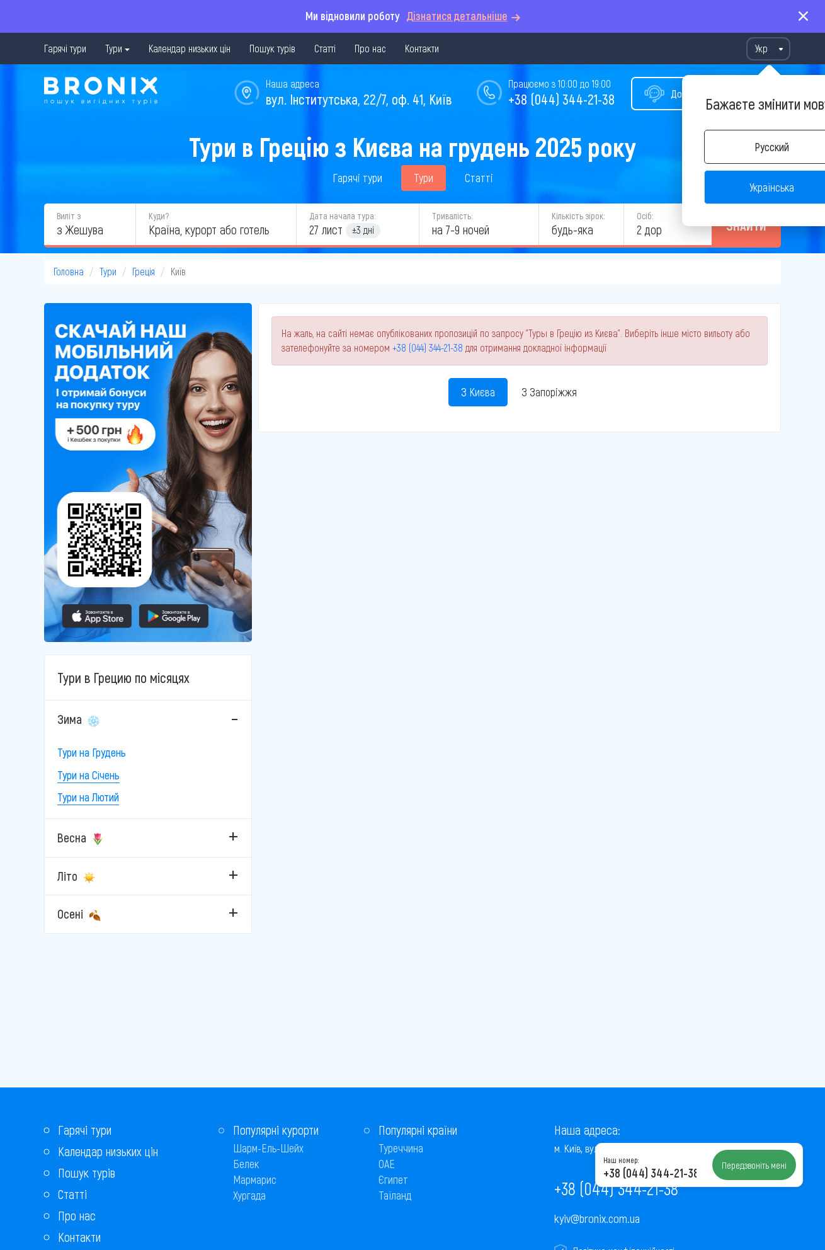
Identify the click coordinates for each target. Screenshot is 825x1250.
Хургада (249, 1195)
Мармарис (254, 1179)
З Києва (478, 392)
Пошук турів (272, 48)
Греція (143, 271)
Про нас (370, 48)
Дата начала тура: (342, 215)
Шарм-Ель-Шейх (268, 1148)
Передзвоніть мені (754, 1165)
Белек (246, 1164)
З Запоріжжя (549, 392)
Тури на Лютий (88, 797)
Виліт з (69, 215)
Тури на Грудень (91, 752)
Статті (325, 48)
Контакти (422, 48)
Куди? (159, 215)
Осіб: (645, 215)
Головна (69, 271)
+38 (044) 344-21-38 (561, 99)
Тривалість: (452, 215)
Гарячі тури (65, 48)
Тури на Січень (88, 775)
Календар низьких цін (189, 48)
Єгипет (393, 1179)
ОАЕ (386, 1164)
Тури (113, 48)
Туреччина (400, 1148)
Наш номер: (621, 1159)
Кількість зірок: (578, 215)
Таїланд (394, 1195)
